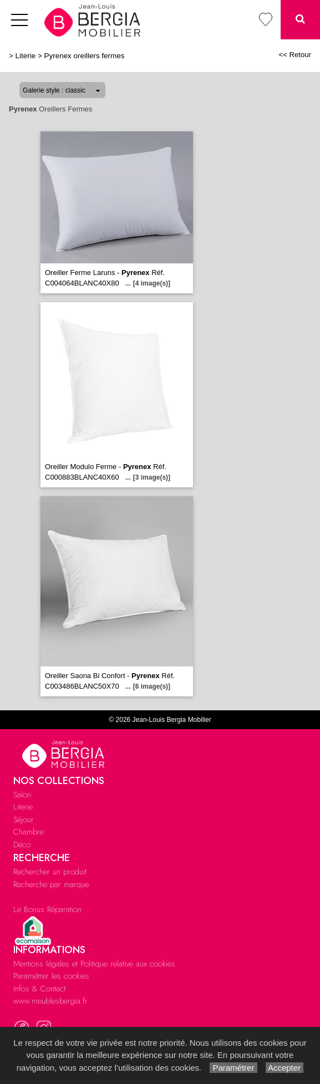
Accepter (284, 1067)
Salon (22, 794)
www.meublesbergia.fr (50, 1001)
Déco (22, 844)
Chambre (28, 832)
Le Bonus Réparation (47, 909)
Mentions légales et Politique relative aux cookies (94, 964)
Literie (26, 56)
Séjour (23, 819)
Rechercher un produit (50, 872)
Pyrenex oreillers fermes (84, 56)
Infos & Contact (39, 989)
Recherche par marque (51, 884)
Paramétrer (233, 1067)
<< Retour (294, 54)
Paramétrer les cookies (51, 976)
